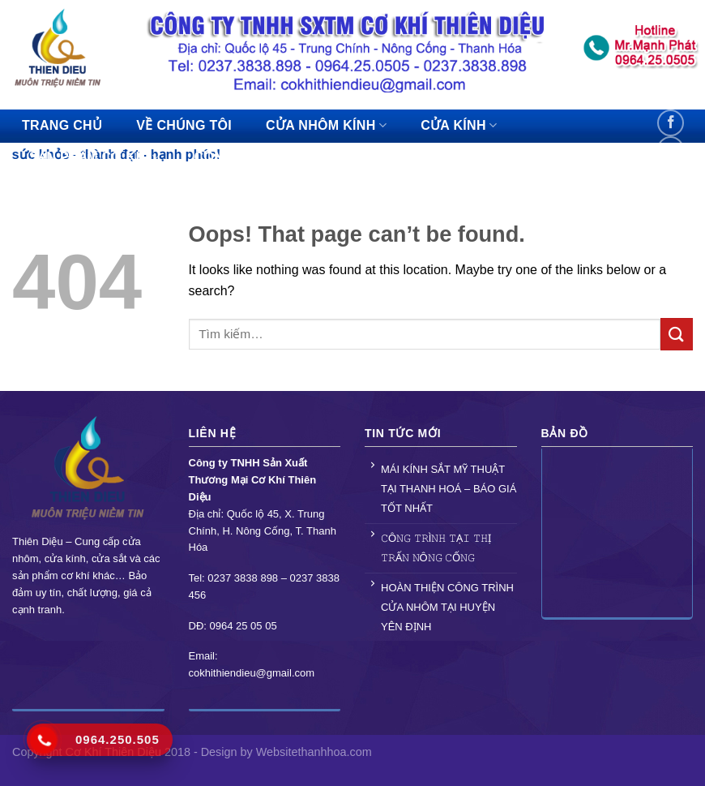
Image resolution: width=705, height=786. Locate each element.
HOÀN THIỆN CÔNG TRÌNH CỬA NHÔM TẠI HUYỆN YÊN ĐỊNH (447, 607)
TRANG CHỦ (62, 125)
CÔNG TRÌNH (242, 157)
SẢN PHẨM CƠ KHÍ (94, 157)
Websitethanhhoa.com (314, 751)
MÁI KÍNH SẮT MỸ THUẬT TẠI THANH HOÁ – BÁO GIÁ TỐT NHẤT (448, 488)
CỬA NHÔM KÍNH (326, 125)
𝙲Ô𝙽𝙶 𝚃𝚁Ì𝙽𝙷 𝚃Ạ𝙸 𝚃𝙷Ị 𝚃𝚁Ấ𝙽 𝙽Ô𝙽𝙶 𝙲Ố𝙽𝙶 (436, 548)
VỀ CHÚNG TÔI (184, 125)
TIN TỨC (351, 157)
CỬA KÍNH (459, 125)
